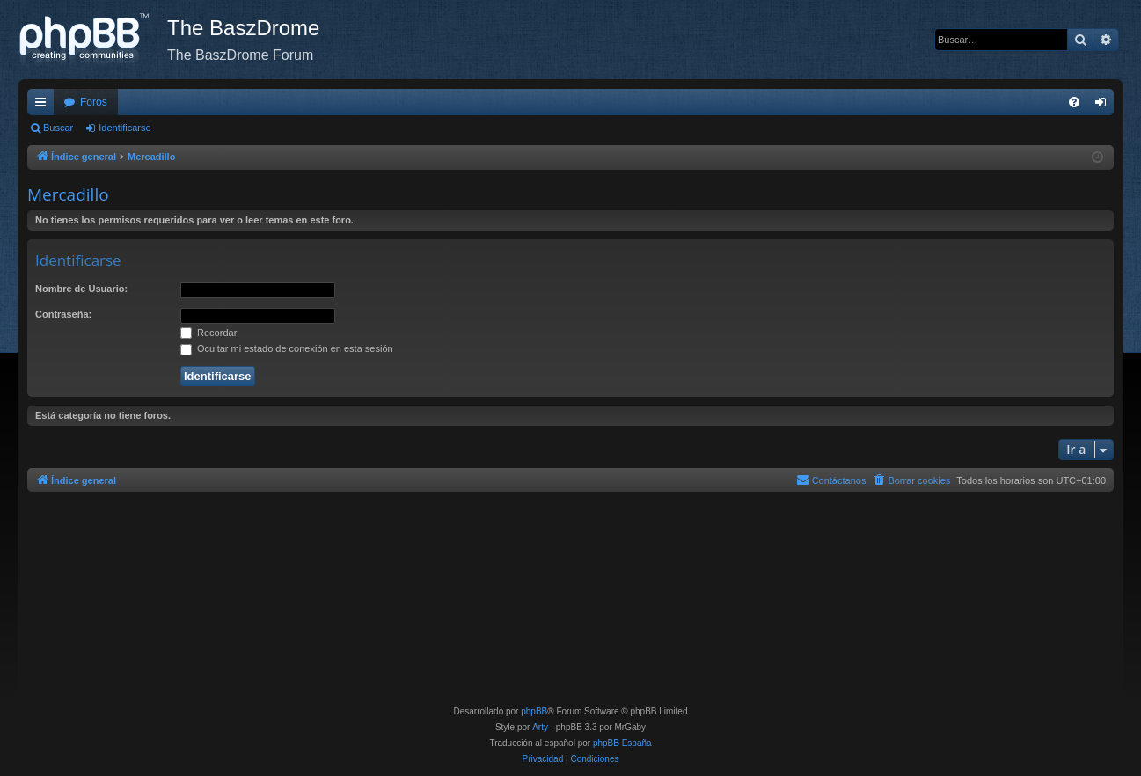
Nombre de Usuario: (81, 288)
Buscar (58, 127)
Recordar (208, 332)
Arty (540, 727)
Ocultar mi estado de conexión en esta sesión (286, 348)
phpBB (534, 711)
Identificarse (124, 127)
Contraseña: (63, 314)
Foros (93, 102)
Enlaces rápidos (44, 105)
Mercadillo (68, 194)
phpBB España (622, 743)
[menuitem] (1074, 102)
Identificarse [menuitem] (1104, 105)
